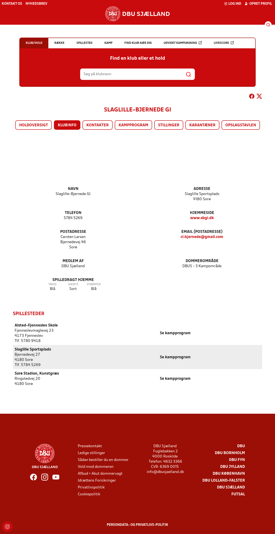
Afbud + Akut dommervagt (100, 473)
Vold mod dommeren (95, 466)
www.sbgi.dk (202, 218)
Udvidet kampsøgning (183, 42)
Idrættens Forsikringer (97, 480)
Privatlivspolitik (91, 487)
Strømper (94, 284)
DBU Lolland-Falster (223, 480)
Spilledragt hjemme (73, 280)
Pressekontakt (90, 446)
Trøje (52, 284)
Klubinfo (67, 125)
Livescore (224, 42)
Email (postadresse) (202, 232)
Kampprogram (133, 125)
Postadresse (73, 232)
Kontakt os (12, 3)
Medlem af (73, 261)
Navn (73, 189)
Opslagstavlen (240, 125)
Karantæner (202, 125)
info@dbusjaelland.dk (165, 472)
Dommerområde (202, 261)
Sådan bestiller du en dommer (103, 460)
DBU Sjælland (231, 487)
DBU (241, 446)
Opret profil (258, 4)
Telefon (73, 213)
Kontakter (97, 125)
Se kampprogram (175, 333)
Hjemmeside (202, 213)
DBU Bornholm (230, 453)
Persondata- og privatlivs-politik (137, 524)
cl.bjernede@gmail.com (202, 237)
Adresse (202, 189)
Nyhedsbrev (36, 3)
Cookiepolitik (89, 494)
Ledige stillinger (91, 453)
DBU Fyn (237, 460)
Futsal (238, 494)
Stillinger (168, 125)
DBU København (229, 473)
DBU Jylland (232, 466)
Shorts (73, 284)
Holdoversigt (33, 125)
